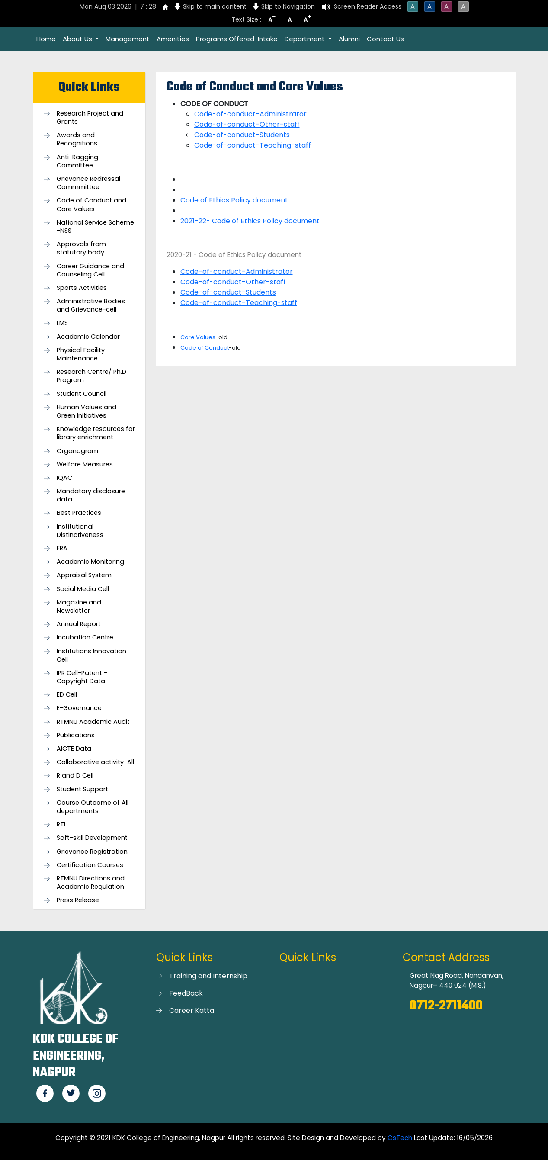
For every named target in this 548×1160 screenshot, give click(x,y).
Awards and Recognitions (77, 139)
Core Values (197, 337)
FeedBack (186, 993)
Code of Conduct (204, 348)
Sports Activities (82, 288)
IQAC (64, 478)
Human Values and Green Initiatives (86, 411)
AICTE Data (74, 749)
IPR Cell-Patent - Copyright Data (82, 677)
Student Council (81, 394)
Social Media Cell (83, 589)
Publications (76, 735)
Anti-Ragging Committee (77, 161)
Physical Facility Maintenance (81, 354)
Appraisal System (84, 575)
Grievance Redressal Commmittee (88, 183)
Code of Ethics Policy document (234, 200)
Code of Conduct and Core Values (91, 204)
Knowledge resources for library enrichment (96, 433)
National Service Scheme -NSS (95, 227)
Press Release (78, 900)
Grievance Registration (92, 852)
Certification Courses (90, 865)
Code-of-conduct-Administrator (250, 114)
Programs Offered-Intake (237, 38)
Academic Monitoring (90, 562)
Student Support (82, 789)
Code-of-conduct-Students (242, 135)
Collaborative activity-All (95, 762)
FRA (62, 548)
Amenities (173, 38)
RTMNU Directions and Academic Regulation (91, 882)
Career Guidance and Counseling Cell (90, 270)
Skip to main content (215, 6)
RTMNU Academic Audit (93, 722)
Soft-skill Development (92, 838)
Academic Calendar (88, 337)
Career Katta (191, 1010)
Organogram (77, 451)
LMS (62, 323)
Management (128, 38)
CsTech (400, 1137)
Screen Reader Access (367, 6)
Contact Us (385, 38)
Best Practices (79, 513)
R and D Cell (75, 775)
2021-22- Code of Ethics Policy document (250, 221)
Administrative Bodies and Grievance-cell (91, 305)
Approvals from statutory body (81, 248)
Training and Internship (208, 976)
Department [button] (306, 38)
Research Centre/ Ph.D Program (91, 376)
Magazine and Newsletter (79, 606)
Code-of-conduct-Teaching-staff (252, 145)
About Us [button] (78, 38)
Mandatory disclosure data (91, 495)
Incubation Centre (85, 637)
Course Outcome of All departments (92, 807)
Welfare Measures (85, 464)
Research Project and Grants (90, 117)
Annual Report (79, 624)
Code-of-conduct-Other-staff (247, 124)
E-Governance (79, 708)
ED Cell (67, 695)
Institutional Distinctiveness (80, 531)
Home (46, 38)
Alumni (349, 38)
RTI (61, 824)
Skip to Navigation (288, 6)
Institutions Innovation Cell (91, 655)
